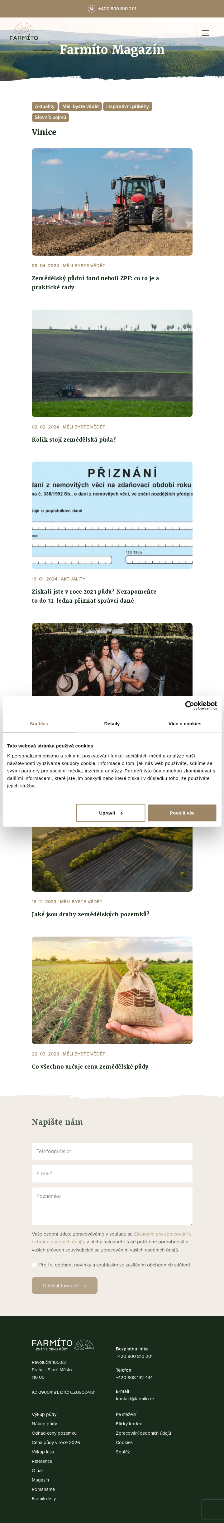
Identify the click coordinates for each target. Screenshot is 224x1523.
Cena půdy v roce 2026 (56, 1442)
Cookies (124, 1442)
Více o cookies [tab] (185, 723)
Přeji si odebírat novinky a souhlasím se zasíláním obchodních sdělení (114, 1264)
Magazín (40, 1479)
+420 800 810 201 (134, 1356)
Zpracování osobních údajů (143, 1433)
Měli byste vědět (80, 106)
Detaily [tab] (112, 723)
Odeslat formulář (61, 1285)
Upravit (111, 812)
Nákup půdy (44, 1423)
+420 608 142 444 (134, 1377)
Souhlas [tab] (39, 723)
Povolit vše (182, 812)
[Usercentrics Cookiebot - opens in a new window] (189, 705)
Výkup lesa (43, 1451)
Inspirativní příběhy (127, 106)
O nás (38, 1470)
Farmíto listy (44, 1498)
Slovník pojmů (50, 117)
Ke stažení (126, 1414)
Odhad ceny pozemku (54, 1433)
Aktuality (45, 106)
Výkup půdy (44, 1414)
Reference (42, 1461)
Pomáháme (43, 1489)
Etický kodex (129, 1423)
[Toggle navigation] (205, 33)
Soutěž (123, 1451)
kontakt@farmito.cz (135, 1398)
